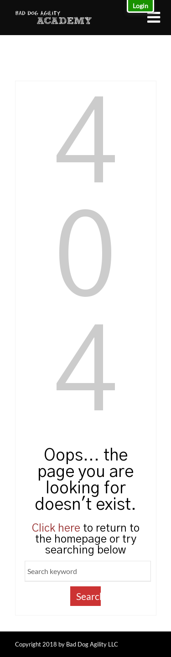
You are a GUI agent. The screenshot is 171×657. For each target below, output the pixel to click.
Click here (56, 528)
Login (140, 6)
